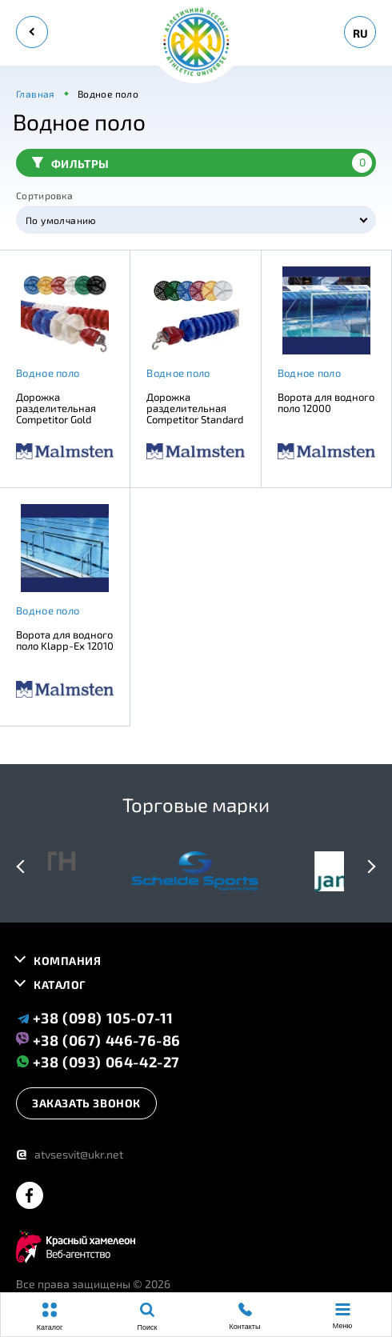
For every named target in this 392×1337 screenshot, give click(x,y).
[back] (32, 32)
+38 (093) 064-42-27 (98, 1061)
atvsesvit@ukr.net (69, 1154)
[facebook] (29, 1196)
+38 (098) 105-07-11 (95, 1017)
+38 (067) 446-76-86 (98, 1039)
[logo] (196, 42)
